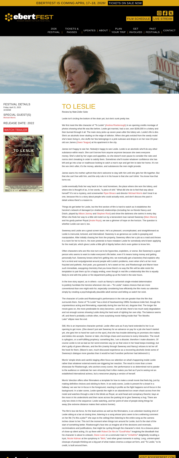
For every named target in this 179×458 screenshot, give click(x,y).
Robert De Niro (109, 431)
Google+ (123, 18)
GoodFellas (124, 431)
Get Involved (135, 30)
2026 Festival (54, 30)
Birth (103, 438)
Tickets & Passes (72, 30)
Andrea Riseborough (115, 125)
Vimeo (116, 18)
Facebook (106, 18)
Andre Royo (95, 220)
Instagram (119, 18)
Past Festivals (153, 30)
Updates (90, 30)
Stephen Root (103, 213)
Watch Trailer (15, 129)
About (103, 30)
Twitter (109, 18)
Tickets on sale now (125, 3)
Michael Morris (135, 193)
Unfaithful (132, 435)
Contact (169, 30)
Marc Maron (150, 217)
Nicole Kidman (74, 438)
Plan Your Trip (119, 30)
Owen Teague (83, 142)
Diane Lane (99, 435)
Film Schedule (138, 18)
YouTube (113, 18)
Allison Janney (85, 213)
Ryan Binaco (110, 193)
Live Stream (162, 18)
